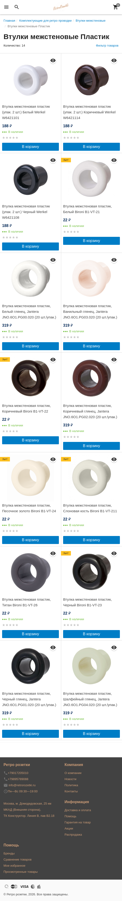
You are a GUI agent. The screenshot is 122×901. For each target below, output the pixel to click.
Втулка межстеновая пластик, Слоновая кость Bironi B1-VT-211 (90, 508)
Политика (71, 785)
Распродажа (73, 834)
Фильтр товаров (107, 45)
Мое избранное (14, 865)
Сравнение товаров (18, 859)
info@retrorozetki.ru (22, 785)
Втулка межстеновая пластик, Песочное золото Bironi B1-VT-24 (29, 508)
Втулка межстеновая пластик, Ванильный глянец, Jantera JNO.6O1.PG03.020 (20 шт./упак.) (90, 311)
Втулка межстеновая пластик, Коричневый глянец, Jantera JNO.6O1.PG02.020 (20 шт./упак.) (90, 411)
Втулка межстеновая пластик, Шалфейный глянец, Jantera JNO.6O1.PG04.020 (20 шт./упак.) (90, 699)
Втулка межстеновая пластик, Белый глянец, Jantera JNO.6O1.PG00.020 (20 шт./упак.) (29, 311)
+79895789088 (18, 779)
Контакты (71, 791)
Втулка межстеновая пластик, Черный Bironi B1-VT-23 (87, 602)
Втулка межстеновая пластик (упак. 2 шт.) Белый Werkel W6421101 (26, 112)
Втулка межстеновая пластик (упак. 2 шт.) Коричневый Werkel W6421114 (89, 112)
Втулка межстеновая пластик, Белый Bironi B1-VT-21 (87, 209)
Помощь (70, 816)
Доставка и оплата (78, 810)
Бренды (9, 853)
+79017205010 (18, 773)
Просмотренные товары (21, 871)
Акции (69, 828)
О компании (73, 773)
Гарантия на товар (78, 822)
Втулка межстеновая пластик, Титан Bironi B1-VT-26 (26, 602)
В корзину (30, 147)
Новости (70, 779)
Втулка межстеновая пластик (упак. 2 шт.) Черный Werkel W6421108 (26, 211)
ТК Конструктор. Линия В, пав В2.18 (29, 816)
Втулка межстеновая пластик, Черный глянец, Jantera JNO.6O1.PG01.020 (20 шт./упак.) (29, 699)
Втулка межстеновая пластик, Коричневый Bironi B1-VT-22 (26, 408)
